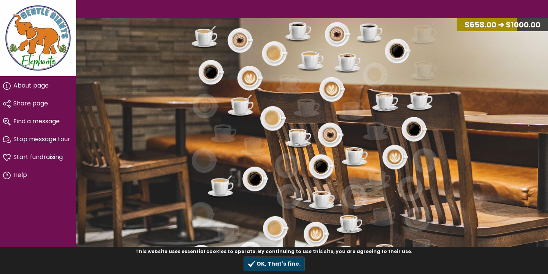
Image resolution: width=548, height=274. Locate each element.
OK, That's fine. (274, 264)
